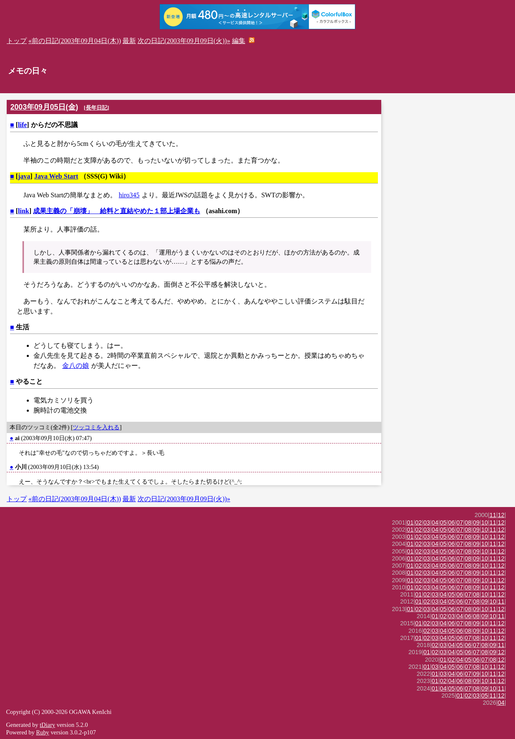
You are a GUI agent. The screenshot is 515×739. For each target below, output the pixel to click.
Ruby (42, 732)
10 (484, 522)
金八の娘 (75, 365)
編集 (238, 40)
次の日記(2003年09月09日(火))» (184, 40)
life (22, 124)
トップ (17, 40)
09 (476, 522)
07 (459, 522)
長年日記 (96, 107)
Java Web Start (56, 176)
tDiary (47, 724)
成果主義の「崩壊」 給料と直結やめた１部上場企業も (116, 210)
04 (435, 522)
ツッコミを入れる (96, 427)
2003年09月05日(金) (44, 107)
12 (501, 515)
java (24, 176)
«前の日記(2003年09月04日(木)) (74, 40)
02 (418, 522)
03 (426, 522)
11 (493, 515)
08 (468, 522)
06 (451, 522)
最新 (129, 40)
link (23, 210)
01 (410, 522)
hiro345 (129, 195)
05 (443, 522)
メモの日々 (28, 70)
